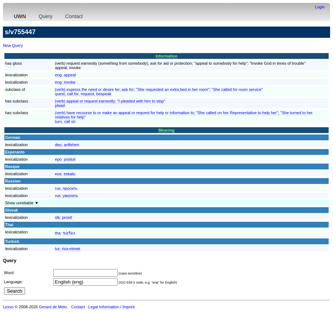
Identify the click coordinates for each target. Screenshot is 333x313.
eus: (65, 174)
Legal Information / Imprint (111, 307)
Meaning (166, 130)
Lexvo (8, 307)
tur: (67, 248)
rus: (66, 188)
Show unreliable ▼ (21, 203)
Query (45, 16)
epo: (65, 159)
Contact (74, 16)
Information (166, 56)
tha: (64, 233)
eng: (65, 75)
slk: (63, 217)
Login (320, 7)
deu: (67, 145)
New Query (13, 45)
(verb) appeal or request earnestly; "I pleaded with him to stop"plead (110, 103)
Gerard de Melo (52, 307)
